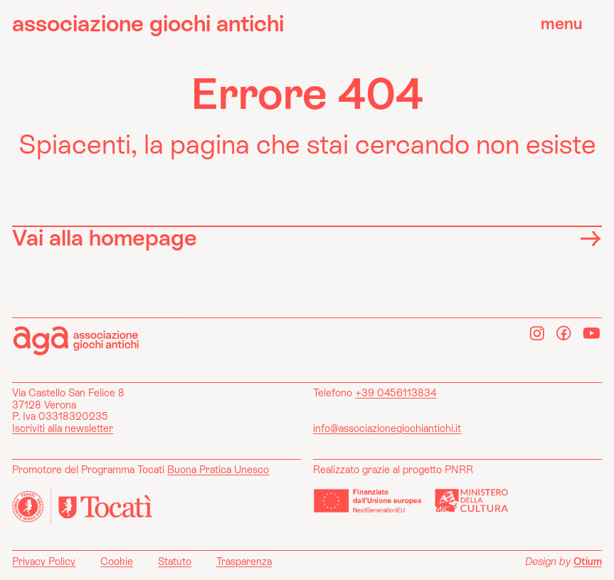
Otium (587, 561)
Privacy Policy (43, 561)
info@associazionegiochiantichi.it (387, 428)
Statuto (174, 561)
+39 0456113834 (395, 393)
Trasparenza (244, 561)
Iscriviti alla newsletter (62, 428)
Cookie (116, 561)
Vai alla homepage (306, 238)
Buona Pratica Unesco (218, 469)
